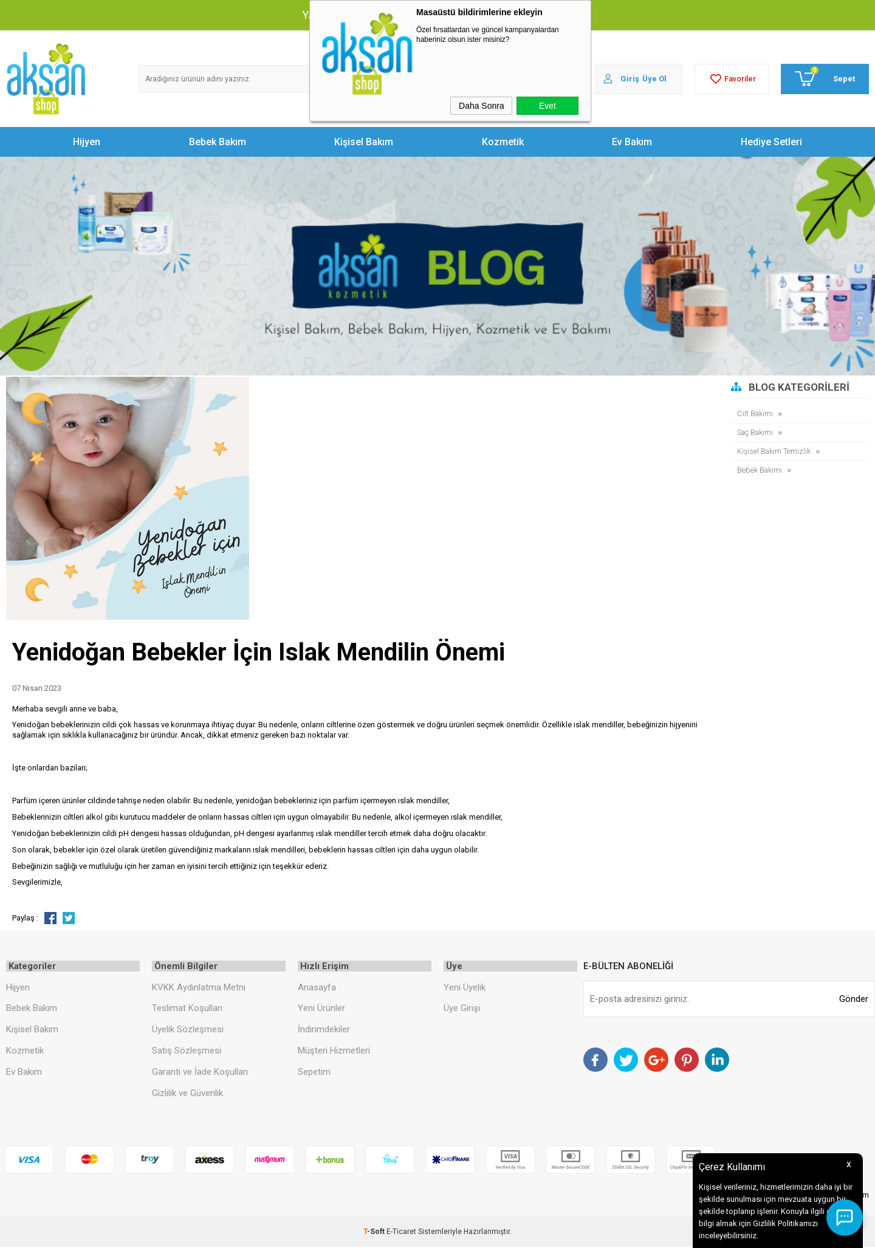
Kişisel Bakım (363, 142)
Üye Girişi (462, 1009)
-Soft (374, 1233)
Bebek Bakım (217, 142)
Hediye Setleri (771, 142)
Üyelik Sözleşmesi (188, 1030)
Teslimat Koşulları (187, 1009)
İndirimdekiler (324, 1030)
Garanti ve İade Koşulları (200, 1073)
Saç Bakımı (756, 432)
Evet (547, 106)
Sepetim (314, 1073)
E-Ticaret (401, 1233)
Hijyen (86, 142)
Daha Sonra (481, 106)
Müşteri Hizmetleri (334, 1051)
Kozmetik (503, 142)
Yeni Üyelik (465, 987)
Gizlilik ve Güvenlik (187, 1094)
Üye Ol (654, 78)
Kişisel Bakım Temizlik (774, 451)
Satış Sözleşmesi (186, 1051)
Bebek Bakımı (760, 470)
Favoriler (731, 79)
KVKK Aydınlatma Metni (198, 987)
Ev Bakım (632, 142)
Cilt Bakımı (755, 413)
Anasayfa (317, 987)
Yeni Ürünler (321, 1009)
